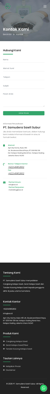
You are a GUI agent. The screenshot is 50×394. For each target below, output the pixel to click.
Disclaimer (10, 370)
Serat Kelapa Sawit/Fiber (17, 345)
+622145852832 (16, 167)
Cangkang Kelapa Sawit (17, 341)
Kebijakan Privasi (13, 366)
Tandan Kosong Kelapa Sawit (19, 348)
